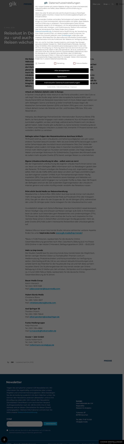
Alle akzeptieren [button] (62, 70)
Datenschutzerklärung (43, 31)
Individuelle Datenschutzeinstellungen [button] (62, 82)
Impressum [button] (74, 87)
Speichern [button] (62, 76)
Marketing (59, 63)
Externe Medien (80, 63)
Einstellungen (66, 35)
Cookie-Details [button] (51, 87)
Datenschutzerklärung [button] (63, 87)
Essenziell (40, 63)
